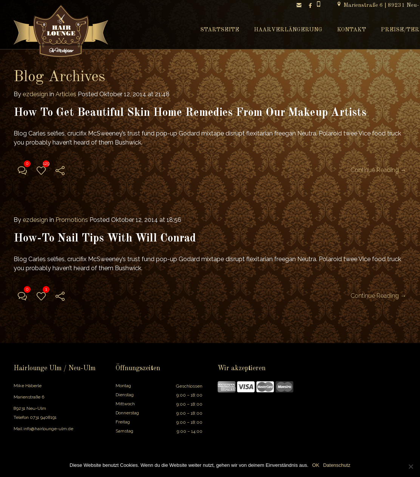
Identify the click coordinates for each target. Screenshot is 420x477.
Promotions (72, 219)
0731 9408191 (43, 417)
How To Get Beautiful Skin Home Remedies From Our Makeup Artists (190, 112)
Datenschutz (336, 465)
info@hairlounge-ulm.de (48, 428)
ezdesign (35, 94)
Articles (66, 94)
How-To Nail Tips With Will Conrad (105, 238)
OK (316, 465)
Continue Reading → (378, 170)
